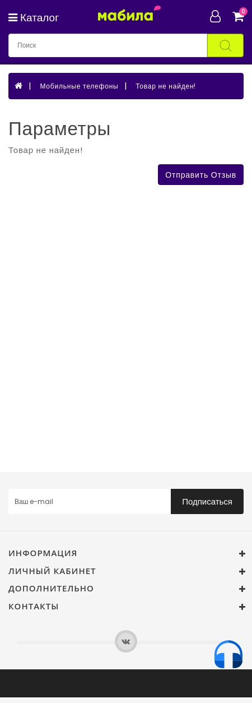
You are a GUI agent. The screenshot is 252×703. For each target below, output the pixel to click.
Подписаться (207, 501)
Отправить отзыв (200, 175)
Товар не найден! (166, 86)
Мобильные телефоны (79, 86)
